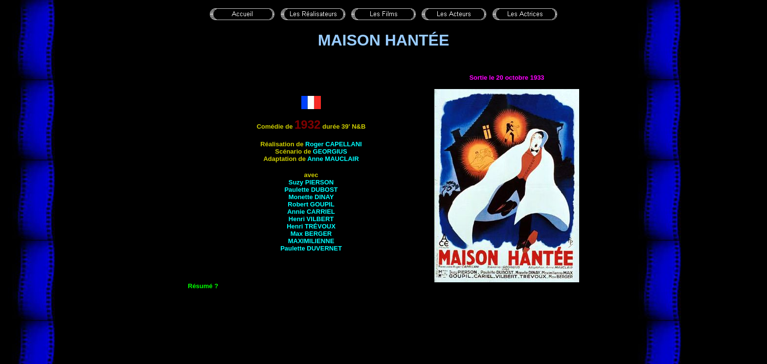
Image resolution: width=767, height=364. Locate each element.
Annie (311, 211)
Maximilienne (311, 241)
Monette (311, 197)
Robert (311, 204)
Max (311, 233)
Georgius (330, 151)
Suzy (311, 182)
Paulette (311, 189)
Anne (333, 158)
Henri (311, 219)
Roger (333, 144)
